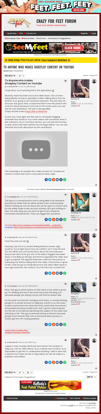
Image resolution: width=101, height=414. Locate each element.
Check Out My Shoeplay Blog (16, 330)
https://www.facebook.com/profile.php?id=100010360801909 (38, 227)
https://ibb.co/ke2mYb (36, 111)
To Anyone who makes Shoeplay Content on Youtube (39, 67)
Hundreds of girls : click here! (50, 189)
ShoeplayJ (75, 294)
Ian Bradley (92, 403)
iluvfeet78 (75, 99)
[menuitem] (20, 33)
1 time (83, 302)
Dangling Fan (76, 213)
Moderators (18, 71)
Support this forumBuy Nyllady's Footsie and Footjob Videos (50, 387)
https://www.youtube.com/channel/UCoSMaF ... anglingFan (37, 225)
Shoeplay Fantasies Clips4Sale (17, 333)
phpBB (71, 406)
